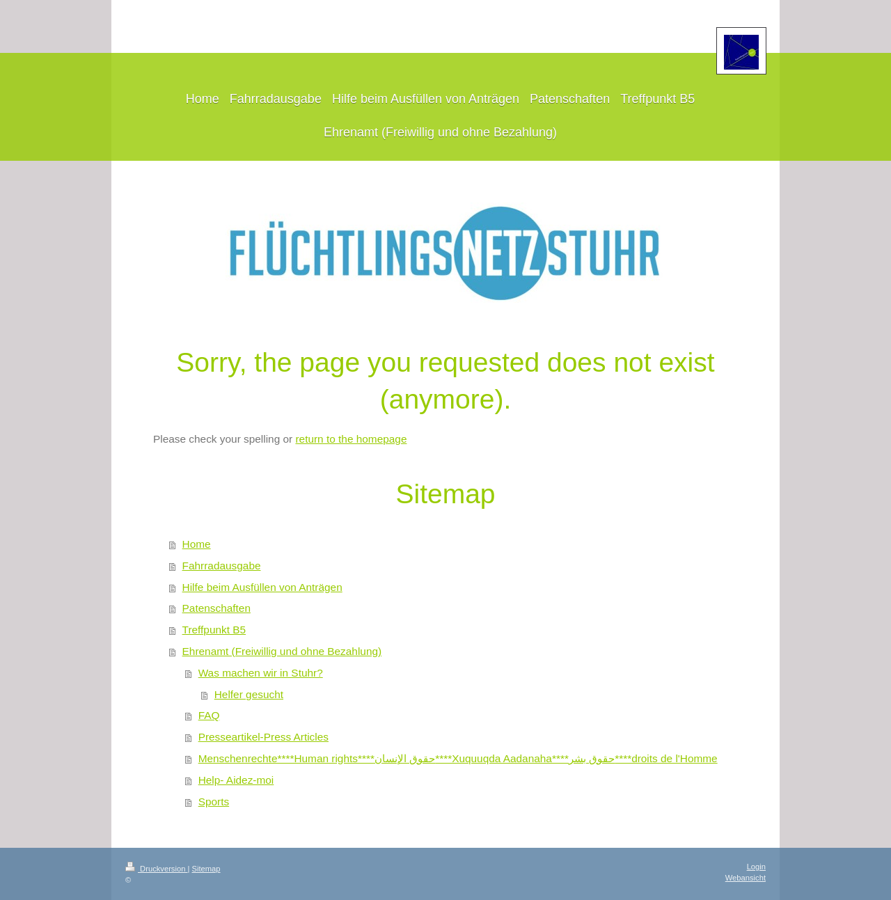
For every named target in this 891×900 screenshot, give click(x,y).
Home (196, 544)
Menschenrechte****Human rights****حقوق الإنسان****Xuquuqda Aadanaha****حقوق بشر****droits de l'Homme (458, 758)
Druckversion (156, 869)
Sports (213, 801)
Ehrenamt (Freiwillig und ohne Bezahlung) (282, 651)
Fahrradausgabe (221, 565)
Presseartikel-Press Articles (263, 737)
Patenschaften (216, 608)
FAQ (209, 715)
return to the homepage (351, 439)
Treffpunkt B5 (214, 629)
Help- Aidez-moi (236, 780)
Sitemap (206, 869)
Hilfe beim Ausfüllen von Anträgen (262, 587)
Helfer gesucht (248, 694)
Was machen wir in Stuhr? (260, 673)
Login (756, 866)
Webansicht (745, 878)
